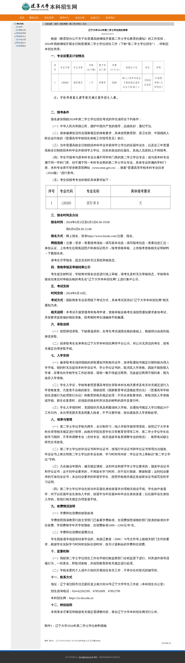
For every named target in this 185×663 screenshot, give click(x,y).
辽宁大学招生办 (71, 657)
